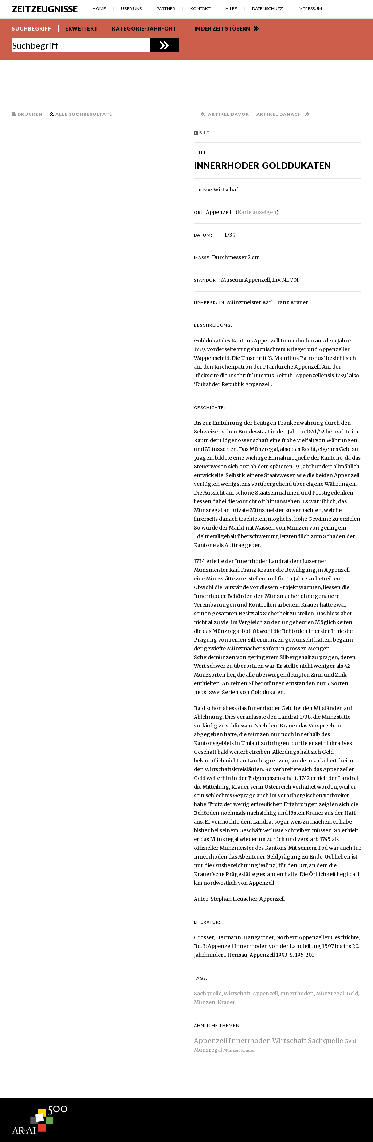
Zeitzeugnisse (45, 9)
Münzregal (330, 993)
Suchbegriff (31, 28)
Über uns (131, 8)
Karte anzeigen (256, 212)
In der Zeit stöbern (222, 28)
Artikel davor (228, 114)
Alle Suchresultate (83, 114)
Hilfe (231, 8)
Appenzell (265, 993)
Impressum (310, 8)
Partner (166, 8)
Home (99, 8)
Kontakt (200, 8)
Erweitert (81, 28)
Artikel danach (279, 114)
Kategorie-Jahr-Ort (144, 28)
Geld (352, 993)
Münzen (204, 1002)
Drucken (30, 114)
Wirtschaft (237, 993)
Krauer (226, 1002)
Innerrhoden (297, 993)
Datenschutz (267, 8)
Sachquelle (207, 993)
